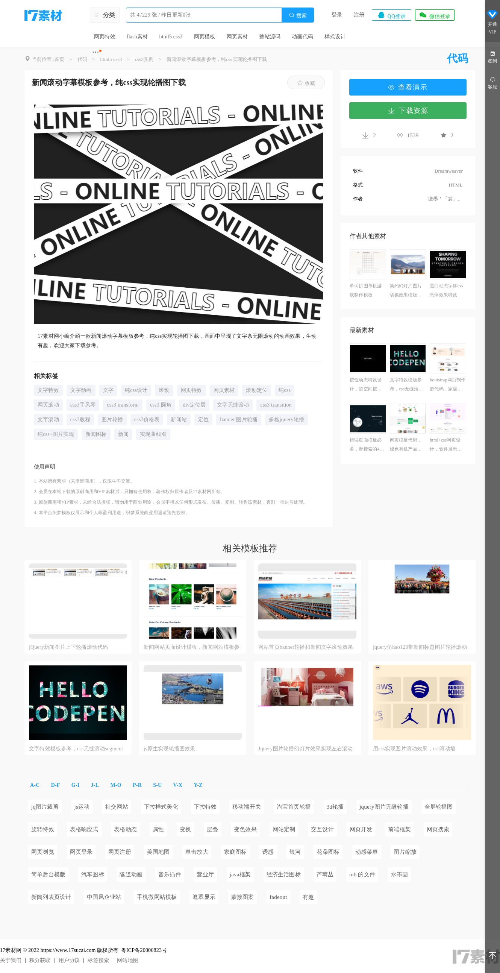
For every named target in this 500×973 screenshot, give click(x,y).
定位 (203, 419)
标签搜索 (98, 960)
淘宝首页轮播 (294, 807)
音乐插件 (169, 874)
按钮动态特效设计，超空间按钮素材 (366, 385)
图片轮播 (112, 419)
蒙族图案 (242, 897)
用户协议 (69, 960)
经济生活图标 (284, 874)
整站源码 (269, 36)
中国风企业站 (104, 897)
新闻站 (179, 419)
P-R (137, 785)
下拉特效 (205, 807)
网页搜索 (438, 829)
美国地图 (158, 852)
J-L (95, 785)
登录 (337, 15)
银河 (295, 852)
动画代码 (302, 36)
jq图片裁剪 (45, 807)
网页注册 (119, 852)
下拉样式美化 (161, 807)
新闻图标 (96, 434)
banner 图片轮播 (239, 419)
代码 (82, 59)
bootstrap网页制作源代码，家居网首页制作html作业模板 (448, 385)
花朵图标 (328, 852)
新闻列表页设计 (51, 897)
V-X (177, 785)
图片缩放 (405, 852)
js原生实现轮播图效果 (169, 748)
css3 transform (123, 405)
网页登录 (81, 852)
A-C (34, 785)
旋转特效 (42, 829)
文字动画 (81, 390)
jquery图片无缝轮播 (384, 807)
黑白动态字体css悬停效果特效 (446, 290)
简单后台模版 (48, 874)
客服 (492, 83)
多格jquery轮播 (286, 419)
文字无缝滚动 (233, 405)
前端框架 (399, 829)
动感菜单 (366, 852)
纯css (285, 390)
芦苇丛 (325, 874)
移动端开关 (246, 807)
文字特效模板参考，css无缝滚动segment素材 (407, 385)
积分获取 (40, 960)
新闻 (123, 434)
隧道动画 (131, 874)
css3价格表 (147, 419)
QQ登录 (391, 15)
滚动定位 (256, 390)
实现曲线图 (153, 434)
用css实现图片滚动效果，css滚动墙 (414, 748)
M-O (115, 785)
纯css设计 (136, 390)
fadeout (278, 897)
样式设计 (335, 36)
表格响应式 (84, 829)
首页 (59, 59)
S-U (157, 785)
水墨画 (399, 874)
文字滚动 (48, 419)
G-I (75, 785)
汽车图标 (92, 874)
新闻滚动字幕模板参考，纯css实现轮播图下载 (217, 59)
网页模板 (204, 36)
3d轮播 (335, 807)
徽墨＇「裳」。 (445, 199)
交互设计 (322, 829)
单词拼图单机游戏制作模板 (366, 290)
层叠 (212, 829)
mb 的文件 (362, 874)
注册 (359, 15)
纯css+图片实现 (56, 434)
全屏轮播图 (438, 807)
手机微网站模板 (157, 897)
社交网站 (116, 807)
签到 (492, 57)
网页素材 (237, 36)
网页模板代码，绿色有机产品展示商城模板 (406, 445)
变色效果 (245, 829)
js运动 (82, 807)
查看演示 (407, 87)
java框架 (240, 874)
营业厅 (205, 874)
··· (95, 51)
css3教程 (80, 419)
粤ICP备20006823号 (144, 950)
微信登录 (434, 15)
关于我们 (10, 960)
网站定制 (284, 829)
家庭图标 (235, 852)
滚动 (164, 390)
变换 (185, 829)
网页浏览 (42, 852)
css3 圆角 (160, 405)
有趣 (308, 897)
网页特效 (104, 36)
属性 (158, 829)
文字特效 (48, 390)
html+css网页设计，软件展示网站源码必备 (446, 445)
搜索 (298, 15)
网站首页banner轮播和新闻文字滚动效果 (305, 647)
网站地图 (127, 960)
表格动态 (125, 829)
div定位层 (194, 405)
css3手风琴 (83, 405)
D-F (55, 785)
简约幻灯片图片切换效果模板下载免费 (406, 291)
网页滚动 (48, 405)
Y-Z (198, 785)
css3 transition (276, 405)
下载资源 (408, 110)
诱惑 (268, 852)
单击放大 (196, 852)
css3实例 (144, 59)
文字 (108, 390)
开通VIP (492, 22)
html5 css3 (170, 36)
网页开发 (361, 829)
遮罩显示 (203, 897)
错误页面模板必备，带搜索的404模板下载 (367, 445)
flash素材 (137, 36)
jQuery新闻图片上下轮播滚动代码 (68, 647)
